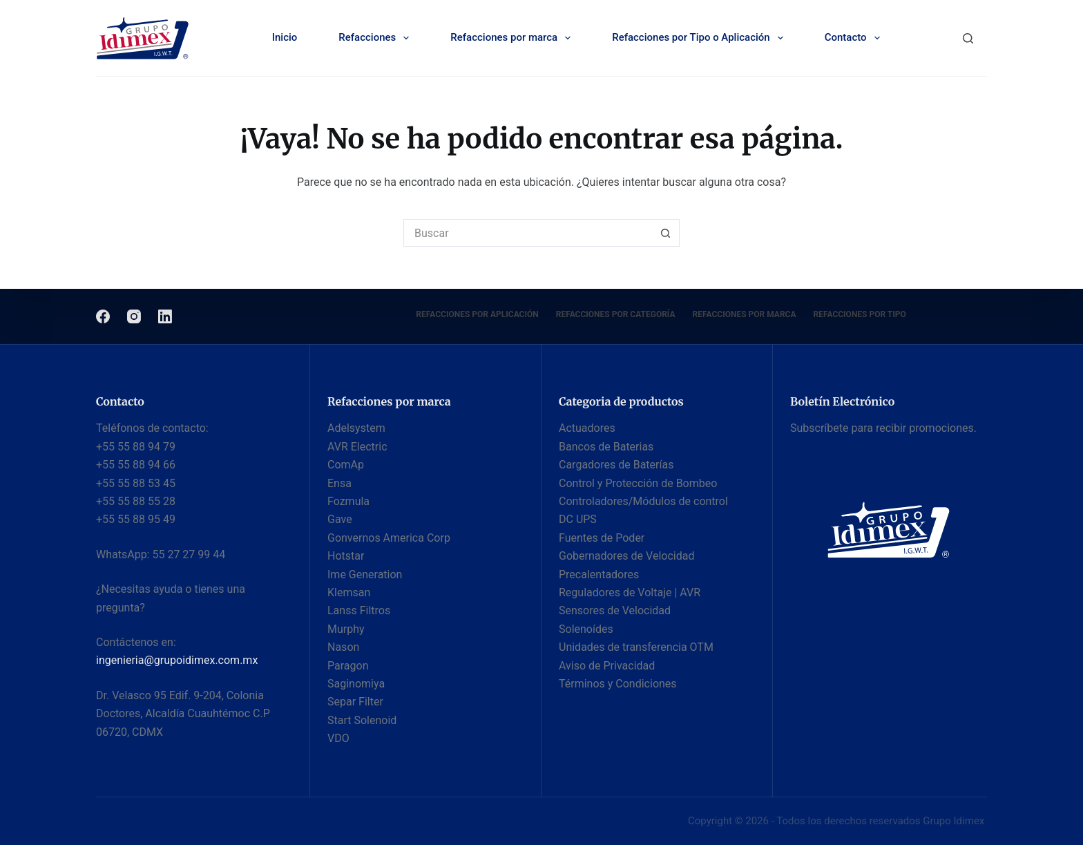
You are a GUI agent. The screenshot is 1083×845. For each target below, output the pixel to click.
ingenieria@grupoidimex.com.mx (177, 660)
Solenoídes (586, 629)
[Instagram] (134, 316)
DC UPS (578, 519)
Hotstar (345, 555)
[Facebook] (103, 316)
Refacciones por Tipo (860, 314)
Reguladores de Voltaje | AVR (629, 592)
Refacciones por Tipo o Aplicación (700, 38)
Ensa (339, 483)
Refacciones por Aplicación (477, 314)
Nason (343, 647)
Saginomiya (356, 683)
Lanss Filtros (358, 610)
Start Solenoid (361, 720)
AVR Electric (357, 446)
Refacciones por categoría (615, 314)
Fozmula (348, 501)
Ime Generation (364, 574)
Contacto (855, 38)
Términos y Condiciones (618, 683)
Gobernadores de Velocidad (626, 555)
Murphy (346, 629)
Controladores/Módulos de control (643, 501)
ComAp (345, 464)
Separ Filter (355, 701)
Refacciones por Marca (744, 314)
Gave (339, 519)
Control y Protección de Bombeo (638, 483)
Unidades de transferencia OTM (636, 647)
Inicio (285, 37)
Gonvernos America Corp (388, 537)
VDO (338, 738)
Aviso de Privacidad (607, 665)
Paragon (347, 665)
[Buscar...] (527, 233)
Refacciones (376, 38)
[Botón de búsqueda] (666, 233)
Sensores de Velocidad (615, 610)
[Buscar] (968, 38)
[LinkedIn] (165, 316)
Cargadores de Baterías (616, 464)
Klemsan (348, 592)
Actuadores (587, 428)
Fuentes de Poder (601, 537)
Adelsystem (356, 428)
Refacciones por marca (513, 38)
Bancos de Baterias (606, 446)
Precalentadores (599, 574)
